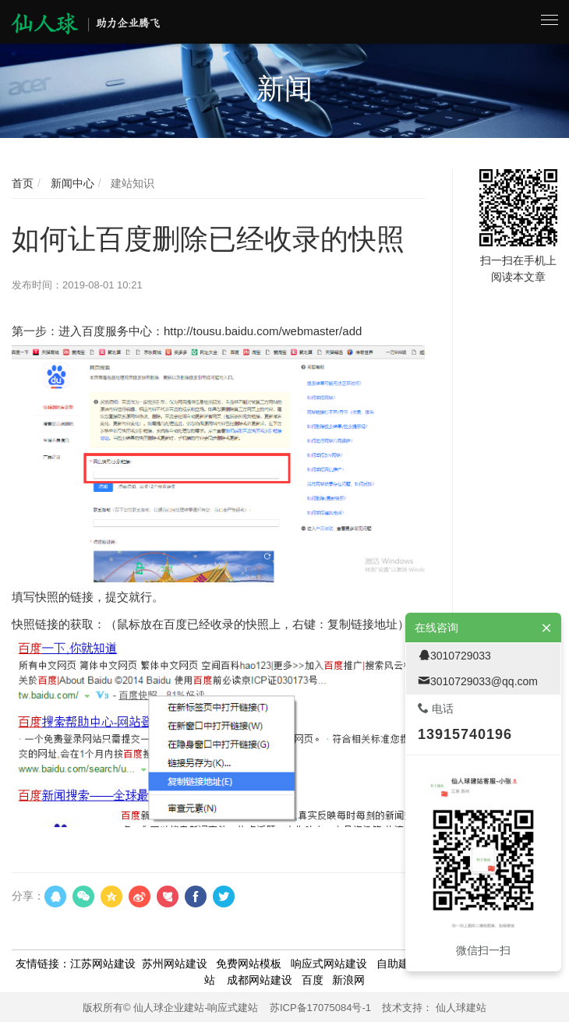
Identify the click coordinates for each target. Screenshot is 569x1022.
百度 (312, 980)
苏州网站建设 (174, 963)
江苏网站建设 (103, 963)
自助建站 (398, 963)
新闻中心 (71, 183)
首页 (23, 183)
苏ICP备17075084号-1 (320, 1008)
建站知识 (131, 183)
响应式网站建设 (329, 963)
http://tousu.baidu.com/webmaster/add (263, 331)
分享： (28, 895)
